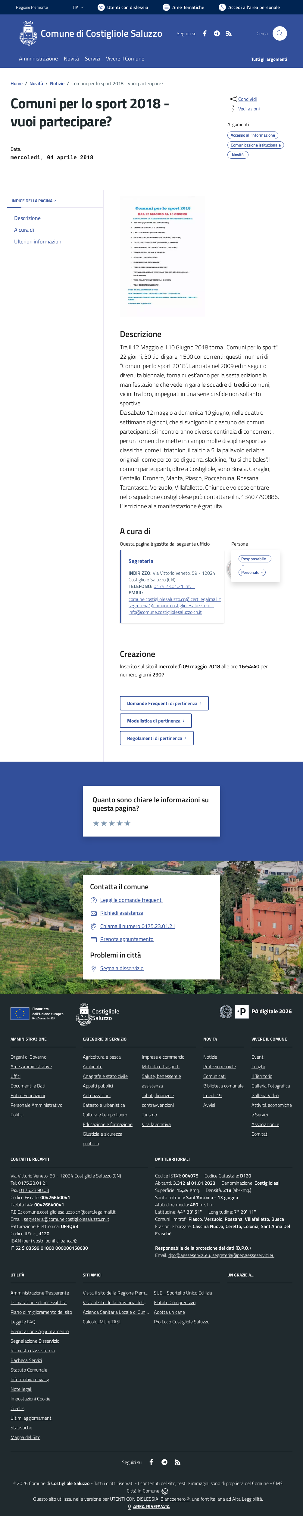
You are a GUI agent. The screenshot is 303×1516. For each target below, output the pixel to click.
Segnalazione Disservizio (35, 1340)
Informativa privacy (30, 1379)
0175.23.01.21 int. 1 (174, 586)
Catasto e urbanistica (104, 1105)
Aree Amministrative (31, 1066)
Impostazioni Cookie (30, 1398)
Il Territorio (261, 1076)
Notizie (57, 83)
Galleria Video (265, 1095)
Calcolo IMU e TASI (101, 1321)
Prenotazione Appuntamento (40, 1331)
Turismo (149, 1114)
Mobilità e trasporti (161, 1066)
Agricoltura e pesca (102, 1056)
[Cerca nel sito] (280, 33)
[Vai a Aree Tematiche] (183, 7)
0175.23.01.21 (33, 1183)
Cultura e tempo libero (105, 1114)
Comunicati (214, 1076)
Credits (17, 1408)
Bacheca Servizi (26, 1360)
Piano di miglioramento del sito (41, 1312)
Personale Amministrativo (36, 1105)
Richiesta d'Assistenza (33, 1350)
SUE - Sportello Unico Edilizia (183, 1292)
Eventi (257, 1056)
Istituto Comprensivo (174, 1302)
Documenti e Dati (28, 1085)
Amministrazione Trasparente (40, 1292)
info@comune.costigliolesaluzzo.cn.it (165, 612)
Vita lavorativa (156, 1124)
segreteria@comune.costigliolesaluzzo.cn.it (171, 605)
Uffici (15, 1076)
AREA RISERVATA (148, 1506)
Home (17, 83)
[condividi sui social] (242, 99)
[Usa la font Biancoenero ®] (122, 7)
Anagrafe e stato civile (105, 1076)
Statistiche (21, 1427)
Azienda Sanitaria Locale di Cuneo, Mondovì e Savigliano (139, 1312)
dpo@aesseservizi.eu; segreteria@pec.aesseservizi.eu (221, 1255)
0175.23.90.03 (34, 1190)
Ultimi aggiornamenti (31, 1418)
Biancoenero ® (175, 1498)
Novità (36, 83)
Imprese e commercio (163, 1056)
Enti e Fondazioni (28, 1095)
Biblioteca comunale (223, 1085)
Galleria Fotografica (270, 1085)
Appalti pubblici (98, 1085)
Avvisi (209, 1105)
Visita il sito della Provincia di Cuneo (118, 1302)
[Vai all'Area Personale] (249, 7)
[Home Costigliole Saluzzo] (93, 33)
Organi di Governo (28, 1056)
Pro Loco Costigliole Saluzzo (181, 1321)
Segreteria (141, 561)
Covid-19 (212, 1095)
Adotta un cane (169, 1312)
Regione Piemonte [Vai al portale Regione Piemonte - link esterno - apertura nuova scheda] (32, 7)
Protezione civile (219, 1066)
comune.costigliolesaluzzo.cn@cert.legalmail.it (175, 599)
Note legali (21, 1389)
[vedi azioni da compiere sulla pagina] (244, 108)
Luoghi (258, 1066)
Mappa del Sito (25, 1437)
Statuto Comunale (29, 1369)
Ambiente (92, 1066)
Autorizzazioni (97, 1095)
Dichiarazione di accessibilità (39, 1302)
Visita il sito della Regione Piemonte (118, 1292)
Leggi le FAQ (23, 1321)
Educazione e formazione (108, 1124)
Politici (17, 1114)
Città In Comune (143, 1490)
